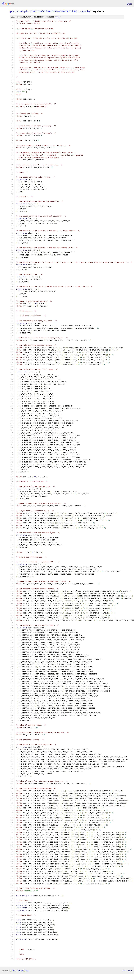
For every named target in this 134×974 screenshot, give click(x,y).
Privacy (20, 970)
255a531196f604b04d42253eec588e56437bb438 (53, 11)
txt (124, 970)
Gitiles (14, 970)
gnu (12, 11)
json (130, 970)
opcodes (85, 11)
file (58, 17)
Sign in (129, 4)
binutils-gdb (22, 11)
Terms (26, 970)
